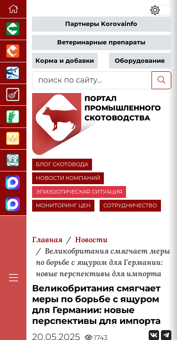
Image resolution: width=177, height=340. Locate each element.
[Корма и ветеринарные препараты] (13, 160)
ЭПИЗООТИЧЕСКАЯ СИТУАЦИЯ (79, 191)
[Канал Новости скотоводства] (13, 182)
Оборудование (140, 60)
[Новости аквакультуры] (13, 73)
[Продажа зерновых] (13, 139)
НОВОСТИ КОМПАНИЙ (68, 178)
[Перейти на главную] (13, 9)
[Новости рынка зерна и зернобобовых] (13, 117)
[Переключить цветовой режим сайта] (160, 10)
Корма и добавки (64, 60)
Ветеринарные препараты (101, 42)
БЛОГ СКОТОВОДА (62, 164)
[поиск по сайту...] (92, 80)
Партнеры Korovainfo (101, 23)
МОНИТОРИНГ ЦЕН (63, 205)
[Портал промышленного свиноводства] (13, 29)
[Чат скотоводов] (13, 205)
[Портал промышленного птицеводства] (13, 51)
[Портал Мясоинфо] (13, 95)
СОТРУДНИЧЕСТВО (130, 205)
